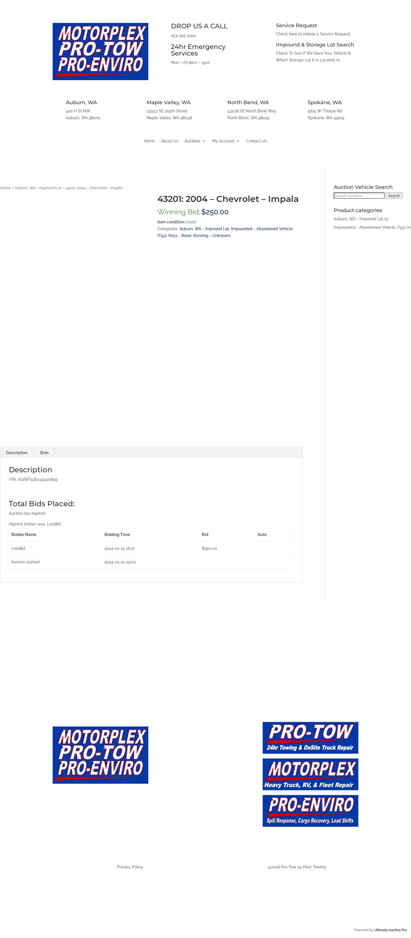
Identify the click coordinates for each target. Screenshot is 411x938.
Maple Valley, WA (168, 102)
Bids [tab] (44, 452)
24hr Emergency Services (198, 50)
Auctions (192, 141)
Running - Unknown (211, 235)
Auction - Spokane (181, 843)
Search (394, 195)
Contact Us (256, 141)
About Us (169, 141)
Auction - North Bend (185, 831)
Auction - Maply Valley (186, 818)
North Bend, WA (248, 102)
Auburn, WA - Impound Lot (38, 188)
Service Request (296, 25)
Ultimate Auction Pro (390, 930)
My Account (223, 141)
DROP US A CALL (199, 26)
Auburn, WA (81, 102)
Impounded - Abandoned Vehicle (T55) (370, 227)
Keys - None (179, 235)
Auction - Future (178, 793)
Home (149, 141)
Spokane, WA (325, 102)
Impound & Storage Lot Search (315, 45)
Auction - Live (175, 780)
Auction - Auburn (180, 806)
